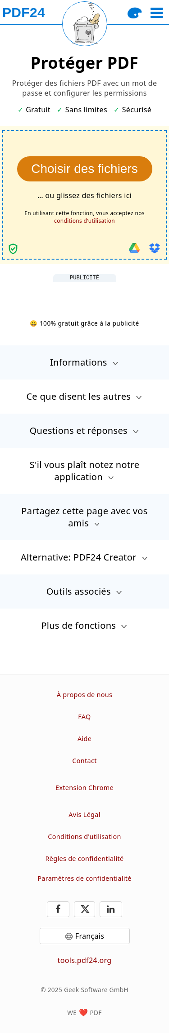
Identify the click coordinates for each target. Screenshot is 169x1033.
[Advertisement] (85, 293)
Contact (84, 760)
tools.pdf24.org (85, 960)
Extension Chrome (84, 787)
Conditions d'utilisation (84, 836)
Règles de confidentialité (85, 858)
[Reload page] (85, 24)
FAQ (84, 716)
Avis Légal (84, 814)
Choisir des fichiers (84, 169)
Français (89, 936)
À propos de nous (85, 694)
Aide (84, 738)
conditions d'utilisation (84, 221)
